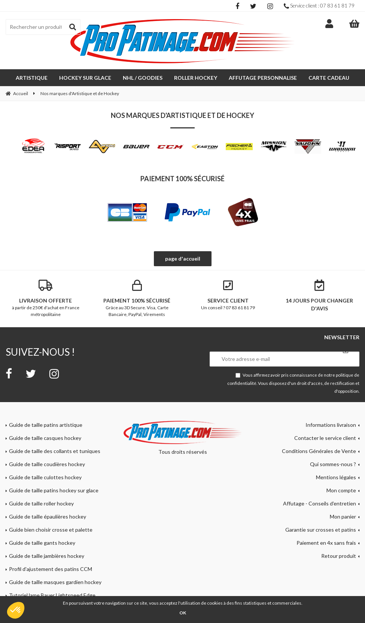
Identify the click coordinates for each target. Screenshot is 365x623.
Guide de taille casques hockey (45, 438)
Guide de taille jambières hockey (46, 556)
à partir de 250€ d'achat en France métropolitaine (45, 298)
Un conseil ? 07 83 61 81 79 (228, 295)
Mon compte (341, 490)
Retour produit (338, 556)
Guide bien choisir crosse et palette (50, 529)
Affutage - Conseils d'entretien (319, 503)
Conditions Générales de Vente (319, 451)
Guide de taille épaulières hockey (47, 516)
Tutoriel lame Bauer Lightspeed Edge (52, 595)
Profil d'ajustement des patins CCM (50, 569)
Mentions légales (336, 477)
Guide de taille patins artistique (45, 425)
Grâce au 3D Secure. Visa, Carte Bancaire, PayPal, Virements (137, 298)
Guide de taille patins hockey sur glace (53, 490)
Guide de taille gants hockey (42, 543)
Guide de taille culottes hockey (45, 477)
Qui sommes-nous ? (333, 464)
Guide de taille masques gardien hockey (55, 582)
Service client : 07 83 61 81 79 (319, 6)
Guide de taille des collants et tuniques (54, 451)
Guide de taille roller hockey (41, 503)
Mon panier (343, 516)
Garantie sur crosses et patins (320, 529)
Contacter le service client (325, 438)
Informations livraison (330, 425)
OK (182, 613)
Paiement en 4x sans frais (326, 543)
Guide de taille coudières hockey (47, 464)
